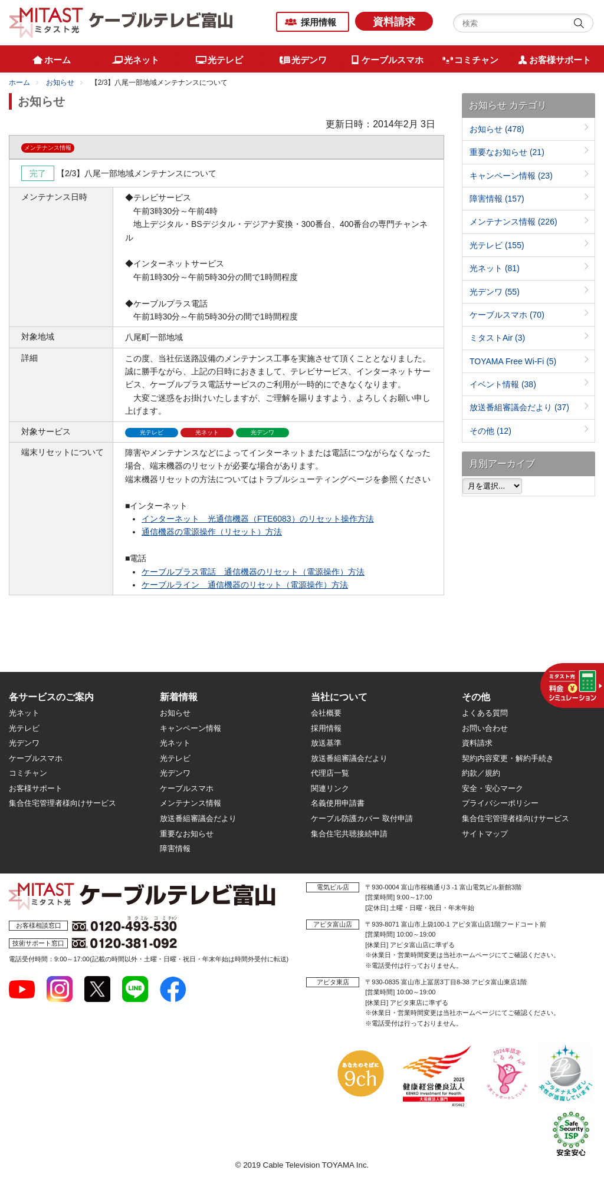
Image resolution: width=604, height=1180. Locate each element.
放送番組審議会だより (519, 407)
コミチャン (28, 773)
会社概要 (326, 712)
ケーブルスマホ (507, 314)
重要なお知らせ (507, 152)
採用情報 (318, 22)
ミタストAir (497, 337)
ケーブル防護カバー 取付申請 (362, 818)
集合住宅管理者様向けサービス (62, 803)
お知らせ (60, 82)
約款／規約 (481, 773)
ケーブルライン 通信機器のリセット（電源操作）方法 (245, 584)
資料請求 (394, 22)
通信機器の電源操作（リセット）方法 (212, 531)
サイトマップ (485, 833)
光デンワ (495, 291)
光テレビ (497, 245)
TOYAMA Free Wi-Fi (513, 361)
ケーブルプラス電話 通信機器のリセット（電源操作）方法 (253, 571)
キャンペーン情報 (511, 175)
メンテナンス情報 (513, 221)
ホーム (19, 82)
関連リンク (330, 788)
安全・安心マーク (492, 788)
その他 (490, 431)
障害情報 (497, 198)
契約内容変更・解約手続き (508, 758)
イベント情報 (503, 384)
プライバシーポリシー (500, 803)
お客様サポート (36, 788)
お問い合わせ (485, 728)
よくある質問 (485, 712)
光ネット (495, 268)
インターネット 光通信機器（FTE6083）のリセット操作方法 (258, 518)
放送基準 (326, 743)
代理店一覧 (330, 773)
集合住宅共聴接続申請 (349, 833)
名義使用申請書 (338, 803)
